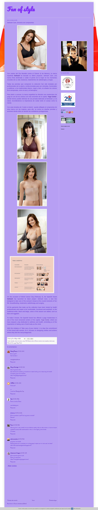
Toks (11, 399)
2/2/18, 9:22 (22, 367)
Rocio (11, 425)
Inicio (33, 500)
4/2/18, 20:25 (18, 413)
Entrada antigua (52, 500)
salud (53, 341)
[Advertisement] (76, 29)
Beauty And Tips (20, 391)
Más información (77, 508)
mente (50, 341)
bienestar (12, 341)
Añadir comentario (12, 466)
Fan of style (21, 9)
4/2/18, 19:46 (16, 399)
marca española (45, 341)
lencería (40, 341)
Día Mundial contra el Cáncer (32, 341)
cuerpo (23, 341)
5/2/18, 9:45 (16, 425)
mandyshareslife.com (15, 359)
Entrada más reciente (12, 500)
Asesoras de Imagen (15, 453)
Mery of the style (14, 367)
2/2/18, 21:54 (18, 383)
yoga (15, 343)
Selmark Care (11, 343)
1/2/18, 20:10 (21, 351)
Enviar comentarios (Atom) (20, 503)
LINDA (12, 383)
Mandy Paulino (13, 351)
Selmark (17, 75)
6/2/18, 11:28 (23, 453)
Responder (12, 362)
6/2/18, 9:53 (21, 439)
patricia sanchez (14, 439)
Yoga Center (52, 96)
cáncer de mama (18, 341)
